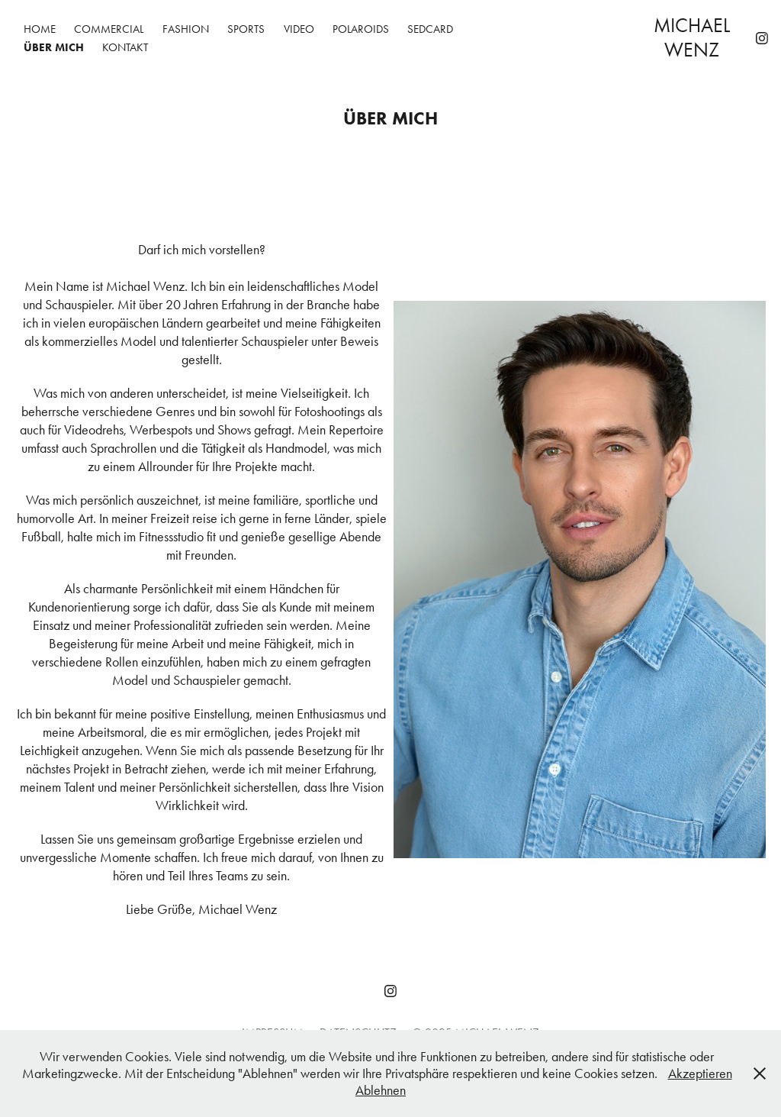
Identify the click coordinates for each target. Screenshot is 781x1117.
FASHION (185, 29)
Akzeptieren (700, 1073)
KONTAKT (125, 47)
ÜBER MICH (54, 47)
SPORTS (246, 29)
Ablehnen (380, 1090)
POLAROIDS (361, 29)
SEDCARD (430, 29)
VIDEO (299, 29)
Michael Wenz (694, 38)
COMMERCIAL (108, 29)
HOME (40, 29)
